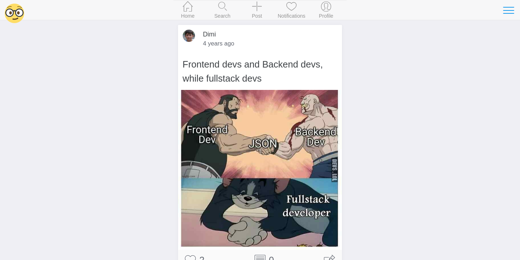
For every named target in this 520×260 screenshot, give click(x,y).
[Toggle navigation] (508, 10)
